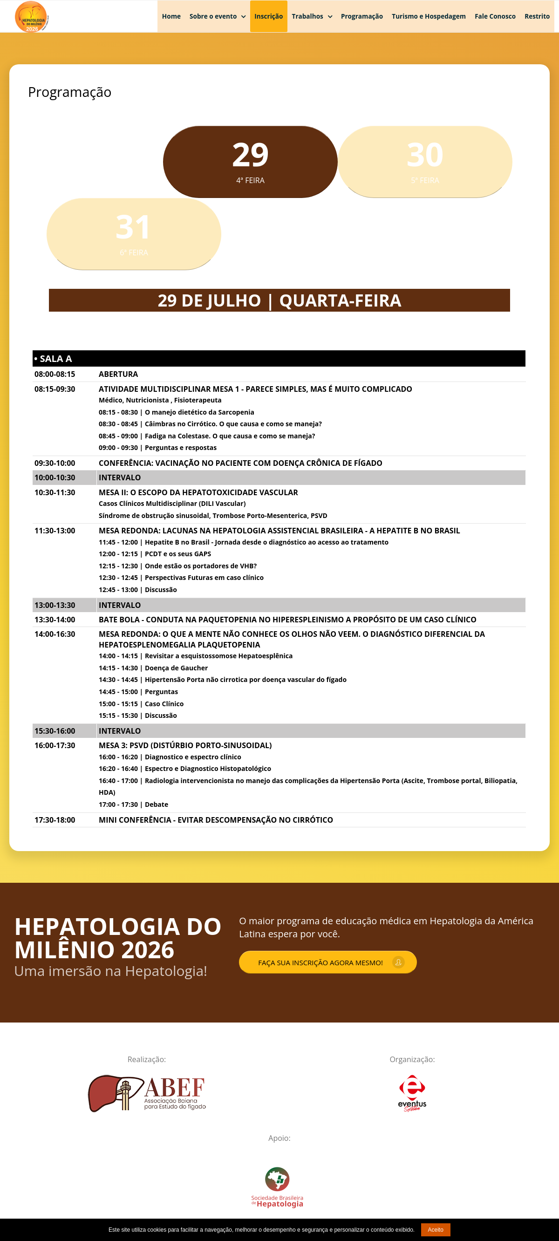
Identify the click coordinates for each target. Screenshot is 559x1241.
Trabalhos (307, 16)
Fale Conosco (495, 16)
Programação (362, 16)
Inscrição (268, 16)
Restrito (537, 16)
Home (171, 16)
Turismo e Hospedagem (429, 16)
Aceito (435, 1230)
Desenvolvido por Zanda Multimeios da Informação (478, 1204)
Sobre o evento (213, 16)
